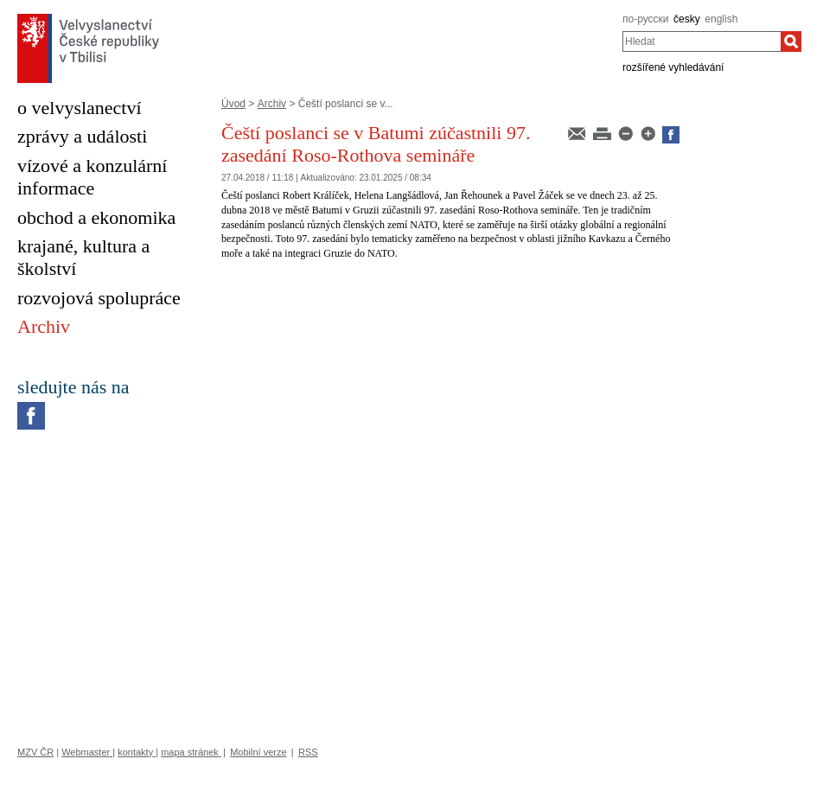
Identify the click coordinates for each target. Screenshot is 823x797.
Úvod (233, 104)
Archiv (272, 104)
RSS (308, 752)
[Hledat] (791, 41)
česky (686, 19)
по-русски (645, 19)
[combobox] (701, 41)
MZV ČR (35, 752)
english (721, 19)
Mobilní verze (258, 752)
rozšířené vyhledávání (673, 67)
